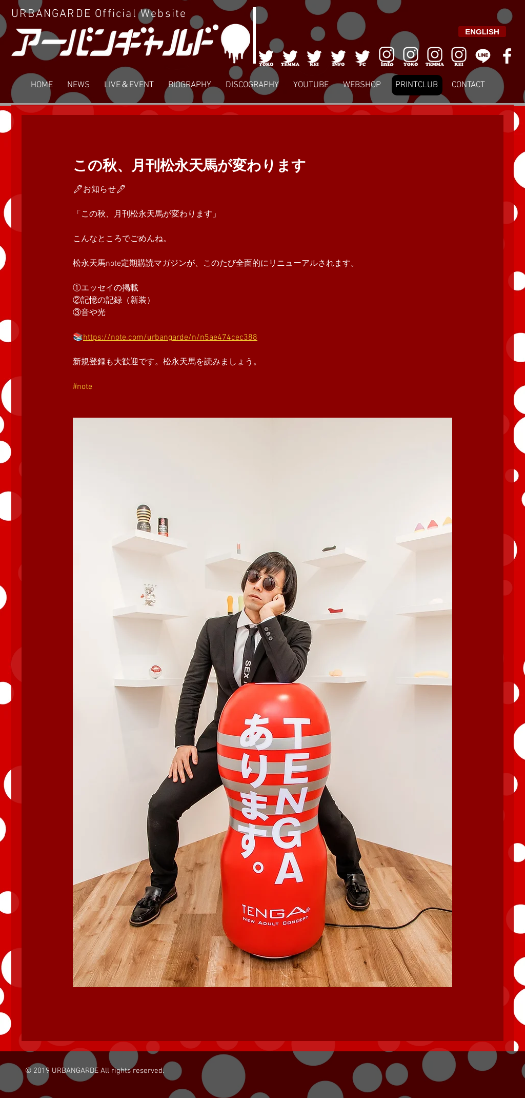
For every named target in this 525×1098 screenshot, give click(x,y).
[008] (459, 56)
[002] (290, 56)
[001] (266, 56)
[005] (362, 56)
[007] (435, 56)
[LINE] (483, 56)
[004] (338, 56)
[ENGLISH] (482, 31)
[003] (314, 56)
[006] (386, 56)
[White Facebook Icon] (507, 56)
